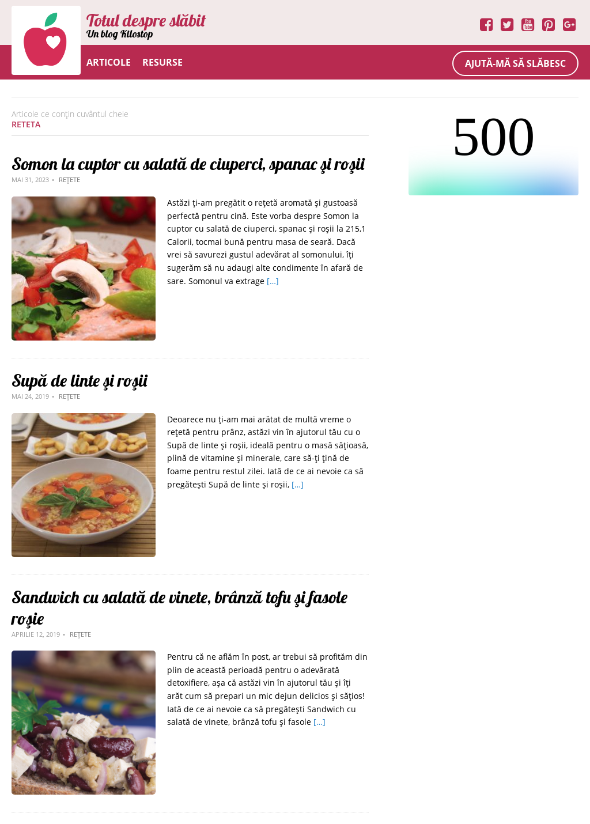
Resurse (162, 62)
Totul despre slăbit (146, 20)
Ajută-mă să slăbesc (515, 63)
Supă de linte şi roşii (79, 380)
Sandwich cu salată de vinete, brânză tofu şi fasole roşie (179, 607)
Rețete (69, 179)
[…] (273, 280)
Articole (108, 62)
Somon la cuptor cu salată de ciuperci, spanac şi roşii (188, 164)
